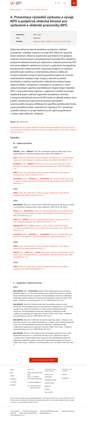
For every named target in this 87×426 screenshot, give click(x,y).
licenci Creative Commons (53, 404)
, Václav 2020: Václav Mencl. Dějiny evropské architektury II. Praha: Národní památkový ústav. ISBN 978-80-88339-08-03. (42, 253)
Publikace (13, 385)
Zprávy (12, 382)
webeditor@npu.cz (51, 419)
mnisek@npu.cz (36, 389)
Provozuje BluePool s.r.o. (17, 421)
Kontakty (12, 391)
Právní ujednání (15, 417)
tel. (28, 392)
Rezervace (48, 392)
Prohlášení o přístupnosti (30, 417)
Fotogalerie (65, 384)
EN (64, 3)
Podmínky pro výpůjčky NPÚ (34, 419)
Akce (11, 379)
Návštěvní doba (49, 389)
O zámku (64, 381)
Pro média (13, 388)
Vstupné (47, 395)
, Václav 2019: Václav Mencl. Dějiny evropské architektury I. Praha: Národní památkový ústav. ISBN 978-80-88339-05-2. (42, 274)
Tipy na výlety (49, 398)
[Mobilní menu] (74, 3)
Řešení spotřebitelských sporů (50, 417)
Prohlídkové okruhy (50, 386)
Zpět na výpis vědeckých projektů (43, 367)
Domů (12, 376)
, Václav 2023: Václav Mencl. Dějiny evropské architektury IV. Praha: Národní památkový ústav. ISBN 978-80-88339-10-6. (42, 177)
